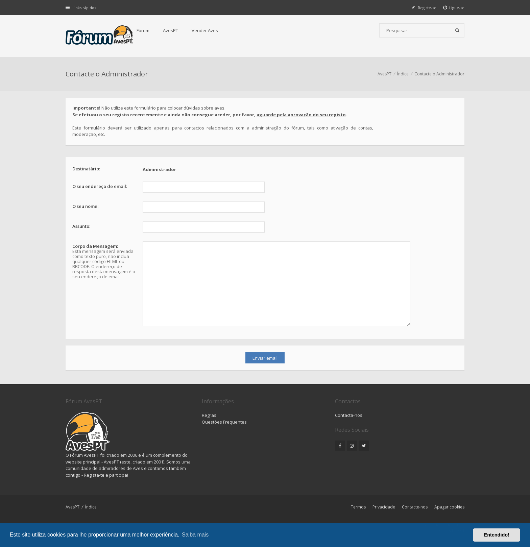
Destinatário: (86, 169)
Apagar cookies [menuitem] (449, 507)
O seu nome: (85, 206)
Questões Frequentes (224, 422)
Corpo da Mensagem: (95, 246)
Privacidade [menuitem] (383, 507)
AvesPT (170, 30)
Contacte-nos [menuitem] (415, 507)
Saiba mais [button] (195, 535)
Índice (91, 507)
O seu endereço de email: (99, 186)
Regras (209, 415)
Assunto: (81, 226)
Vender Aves (205, 30)
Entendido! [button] (496, 535)
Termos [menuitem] (358, 507)
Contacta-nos (348, 415)
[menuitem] (454, 7)
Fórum (143, 30)
